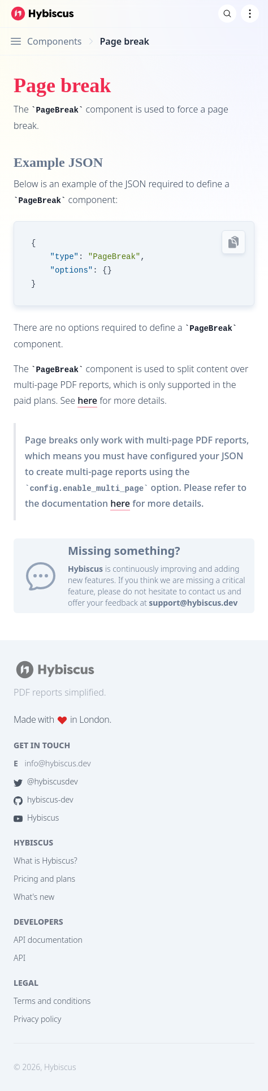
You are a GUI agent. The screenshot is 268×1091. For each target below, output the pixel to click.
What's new (34, 896)
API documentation (48, 939)
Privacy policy (37, 1019)
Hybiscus (36, 817)
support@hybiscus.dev (193, 602)
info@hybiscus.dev (52, 763)
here (87, 400)
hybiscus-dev (44, 799)
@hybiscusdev (45, 781)
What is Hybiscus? (45, 860)
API (19, 957)
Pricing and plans (44, 878)
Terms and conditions (52, 1000)
